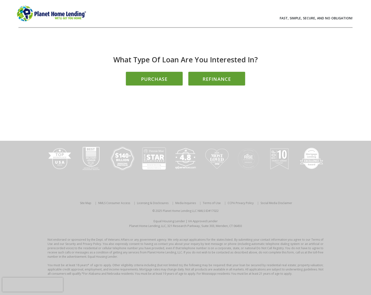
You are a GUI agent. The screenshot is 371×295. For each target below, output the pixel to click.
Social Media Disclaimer (276, 203)
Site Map (85, 203)
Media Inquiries (185, 203)
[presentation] (32, 285)
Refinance (217, 79)
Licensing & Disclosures (152, 203)
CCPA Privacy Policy (241, 203)
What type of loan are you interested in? (185, 59)
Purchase (154, 79)
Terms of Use (212, 203)
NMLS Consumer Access (114, 203)
